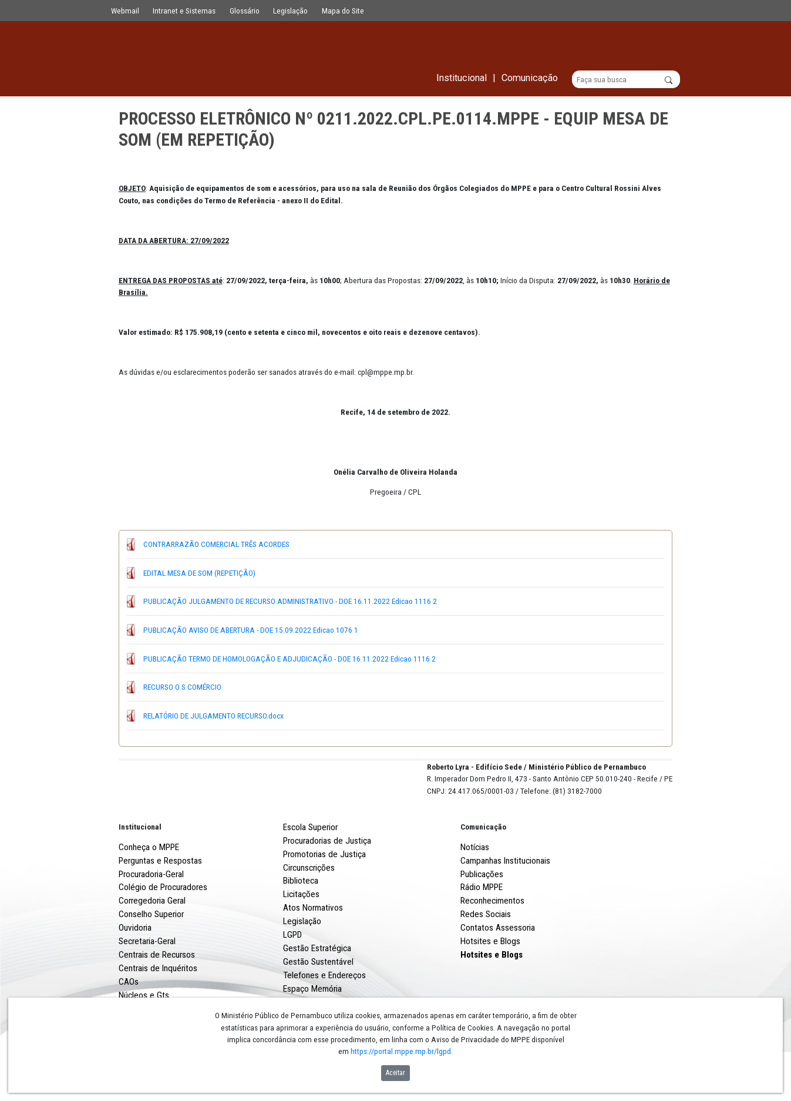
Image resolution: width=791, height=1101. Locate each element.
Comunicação (483, 870)
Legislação (290, 10)
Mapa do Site (343, 10)
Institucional (140, 870)
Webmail (125, 10)
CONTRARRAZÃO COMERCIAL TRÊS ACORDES (216, 544)
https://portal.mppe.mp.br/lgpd (401, 1051)
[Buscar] (626, 80)
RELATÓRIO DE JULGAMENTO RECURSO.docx (213, 715)
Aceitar (395, 1073)
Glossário (245, 10)
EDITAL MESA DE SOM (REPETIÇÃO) (199, 573)
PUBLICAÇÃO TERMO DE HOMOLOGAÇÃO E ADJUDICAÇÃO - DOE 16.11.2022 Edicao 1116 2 (289, 658)
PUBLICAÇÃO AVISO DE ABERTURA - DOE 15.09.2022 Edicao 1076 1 (250, 630)
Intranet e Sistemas (184, 10)
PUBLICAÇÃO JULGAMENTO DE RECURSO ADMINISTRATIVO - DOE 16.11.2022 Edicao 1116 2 (290, 601)
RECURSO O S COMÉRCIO (182, 687)
